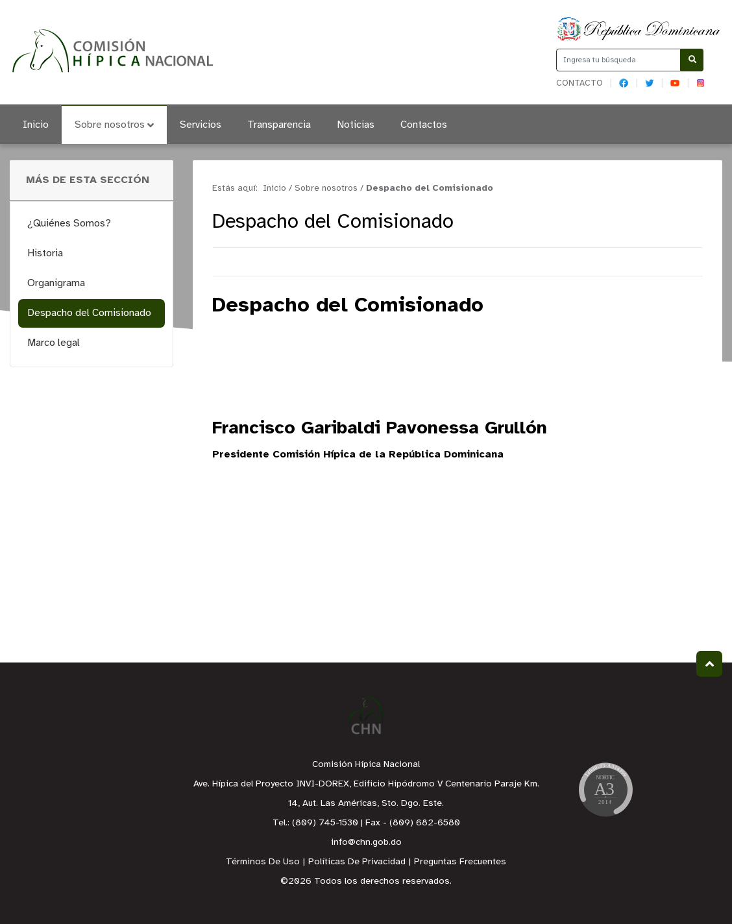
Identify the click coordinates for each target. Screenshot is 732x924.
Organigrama (56, 283)
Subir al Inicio (709, 664)
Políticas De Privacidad (357, 862)
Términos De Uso (263, 862)
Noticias (355, 124)
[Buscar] (692, 60)
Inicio (36, 124)
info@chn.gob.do (366, 842)
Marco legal (53, 342)
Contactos (423, 124)
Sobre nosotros (114, 124)
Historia (45, 253)
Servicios (200, 124)
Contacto (579, 83)
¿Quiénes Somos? (69, 223)
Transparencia (279, 124)
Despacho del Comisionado (89, 313)
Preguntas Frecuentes (460, 862)
